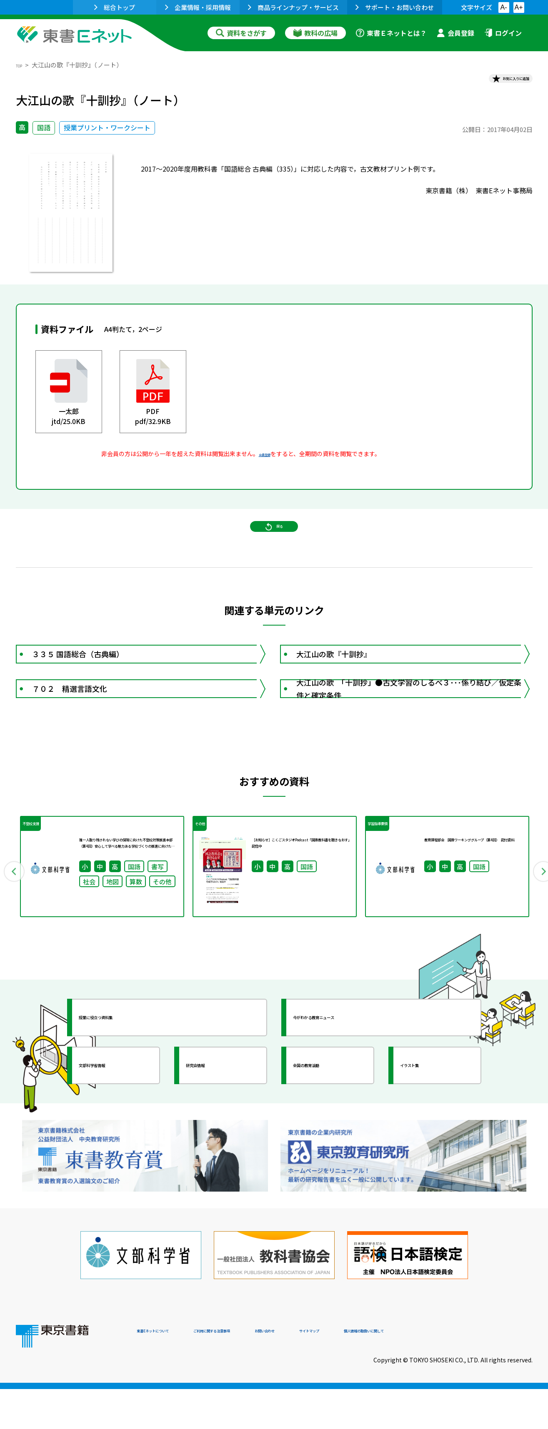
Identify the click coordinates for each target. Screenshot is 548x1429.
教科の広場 (315, 33)
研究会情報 (214, 1140)
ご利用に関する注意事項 (262, 1372)
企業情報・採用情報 (198, 7)
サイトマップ (408, 1372)
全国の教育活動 (329, 1140)
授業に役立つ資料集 (122, 1092)
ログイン (503, 33)
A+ (518, 7)
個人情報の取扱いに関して (493, 1372)
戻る (274, 550)
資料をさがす (241, 33)
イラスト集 (429, 1140)
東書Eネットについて (169, 1372)
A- (503, 7)
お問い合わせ (343, 1372)
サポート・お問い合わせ (394, 7)
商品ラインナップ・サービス (293, 7)
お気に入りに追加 (496, 82)
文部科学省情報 (115, 1140)
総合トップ (114, 7)
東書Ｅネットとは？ (391, 33)
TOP (22, 64)
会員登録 (455, 33)
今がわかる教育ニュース (344, 1092)
